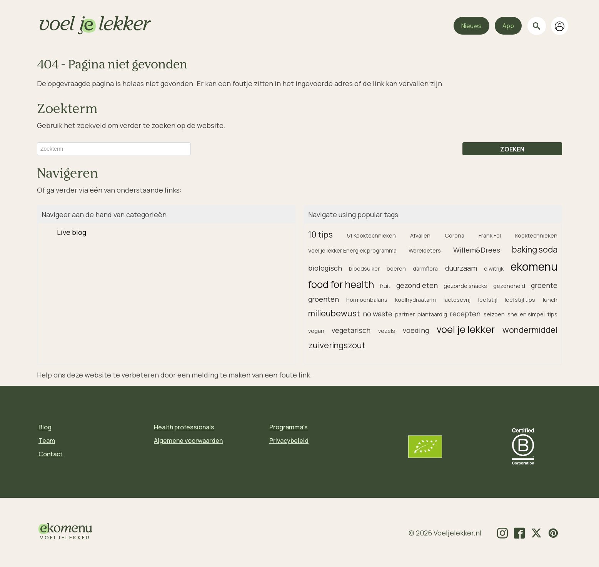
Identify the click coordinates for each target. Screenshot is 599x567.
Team (46, 440)
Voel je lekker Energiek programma (352, 250)
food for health (341, 284)
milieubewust (334, 313)
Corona (454, 235)
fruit (385, 285)
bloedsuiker (364, 268)
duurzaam (461, 268)
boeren (396, 268)
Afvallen (420, 235)
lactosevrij (457, 299)
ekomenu (534, 266)
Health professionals (184, 427)
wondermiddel (529, 329)
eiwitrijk (494, 268)
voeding (416, 330)
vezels (386, 330)
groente (544, 285)
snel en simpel (526, 314)
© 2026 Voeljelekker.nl (445, 532)
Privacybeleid (289, 440)
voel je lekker (466, 329)
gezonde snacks (465, 285)
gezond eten (417, 285)
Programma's (288, 427)
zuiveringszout (336, 345)
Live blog (71, 232)
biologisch (325, 268)
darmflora (425, 268)
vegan (316, 330)
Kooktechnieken (536, 235)
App (508, 26)
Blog (45, 427)
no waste (377, 313)
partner (405, 314)
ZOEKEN (512, 149)
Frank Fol (490, 235)
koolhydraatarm (415, 299)
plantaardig (432, 314)
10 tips (320, 234)
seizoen (494, 314)
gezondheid (509, 285)
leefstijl (487, 299)
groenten (323, 299)
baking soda (534, 249)
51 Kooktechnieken (371, 235)
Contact (50, 454)
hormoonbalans (366, 299)
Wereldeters (425, 250)
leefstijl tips (520, 299)
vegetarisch (351, 330)
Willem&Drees (476, 249)
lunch (550, 299)
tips (552, 314)
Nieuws (471, 26)
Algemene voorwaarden (188, 440)
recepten (465, 313)
